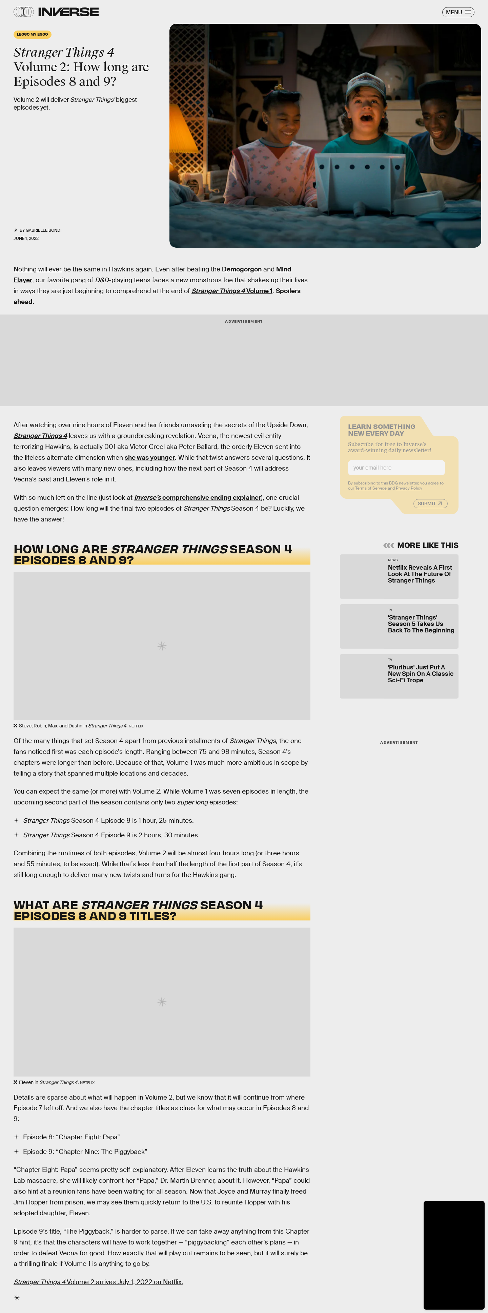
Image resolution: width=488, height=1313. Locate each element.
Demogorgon (242, 269)
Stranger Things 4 (40, 436)
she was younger (150, 457)
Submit (427, 507)
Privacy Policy (409, 492)
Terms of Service (371, 492)
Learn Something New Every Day (381, 432)
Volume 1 (231, 291)
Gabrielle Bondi (43, 230)
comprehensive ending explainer (197, 497)
